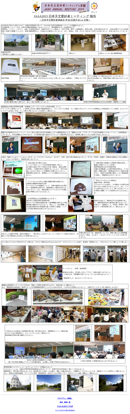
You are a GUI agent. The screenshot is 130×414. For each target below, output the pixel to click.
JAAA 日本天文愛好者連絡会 (65, 410)
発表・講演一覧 (65, 402)
